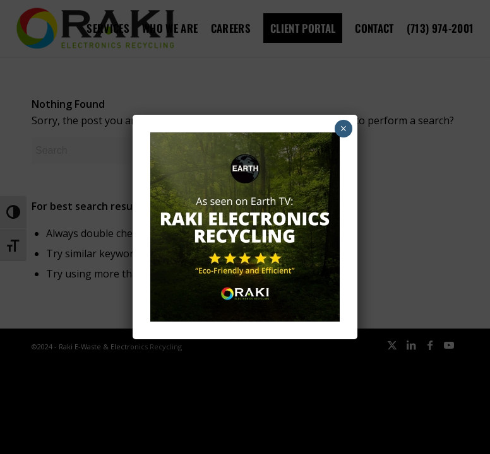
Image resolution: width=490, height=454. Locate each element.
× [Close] (343, 129)
